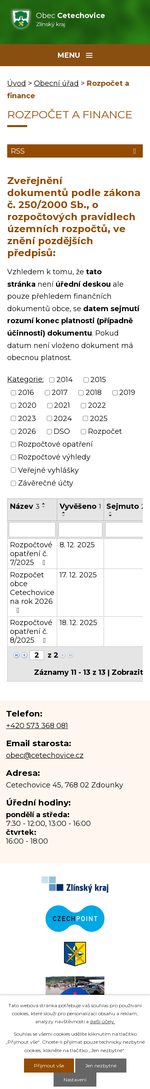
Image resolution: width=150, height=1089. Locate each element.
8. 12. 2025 (77, 544)
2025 (99, 418)
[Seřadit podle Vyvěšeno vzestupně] (64, 512)
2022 (97, 405)
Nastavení (75, 1080)
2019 (127, 392)
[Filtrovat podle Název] (32, 529)
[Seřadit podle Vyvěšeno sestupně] (64, 515)
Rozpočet (105, 431)
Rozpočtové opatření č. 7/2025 (31, 553)
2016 (26, 392)
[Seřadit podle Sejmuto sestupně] (110, 515)
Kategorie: (25, 379)
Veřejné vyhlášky (48, 470)
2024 (63, 418)
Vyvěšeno (80, 506)
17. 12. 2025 (78, 575)
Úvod (16, 83)
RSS (75, 151)
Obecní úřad (56, 83)
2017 (60, 392)
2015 (98, 379)
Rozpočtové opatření (55, 444)
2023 (27, 418)
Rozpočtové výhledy (54, 457)
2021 (62, 405)
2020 (27, 405)
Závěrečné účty (45, 483)
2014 (64, 379)
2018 (94, 392)
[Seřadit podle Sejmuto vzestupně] (110, 512)
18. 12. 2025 (78, 622)
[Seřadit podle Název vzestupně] (44, 503)
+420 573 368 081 (37, 725)
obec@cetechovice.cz (45, 755)
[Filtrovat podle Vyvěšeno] (80, 529)
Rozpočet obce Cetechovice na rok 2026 (32, 592)
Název (25, 506)
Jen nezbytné (100, 1066)
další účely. (102, 1021)
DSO (62, 431)
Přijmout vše (49, 1066)
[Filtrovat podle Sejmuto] (125, 529)
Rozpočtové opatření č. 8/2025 (31, 631)
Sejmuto (125, 506)
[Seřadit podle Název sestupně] (44, 506)
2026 (27, 431)
